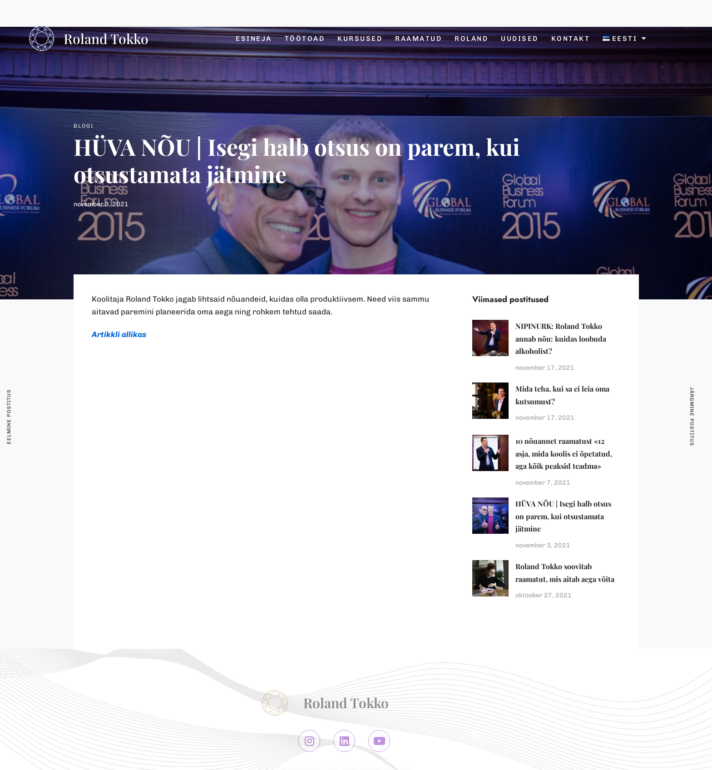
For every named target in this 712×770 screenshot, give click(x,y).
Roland (471, 39)
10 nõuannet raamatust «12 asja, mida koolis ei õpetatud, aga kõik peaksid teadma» (563, 453)
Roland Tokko (106, 39)
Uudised (520, 39)
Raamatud (418, 39)
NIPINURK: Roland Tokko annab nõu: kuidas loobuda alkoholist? (560, 338)
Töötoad (305, 39)
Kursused (359, 39)
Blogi (84, 126)
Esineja (254, 39)
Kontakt (570, 39)
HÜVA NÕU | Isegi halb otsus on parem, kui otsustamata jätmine (563, 516)
